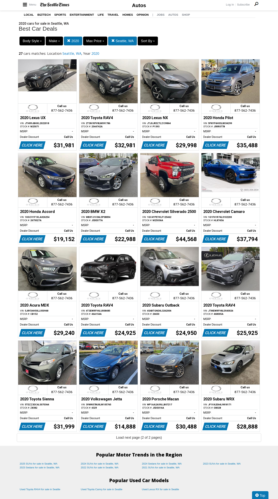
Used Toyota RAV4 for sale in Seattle (40, 489)
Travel (113, 14)
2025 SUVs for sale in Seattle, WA (38, 463)
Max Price (95, 41)
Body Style (32, 41)
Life (101, 14)
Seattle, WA (122, 41)
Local (29, 14)
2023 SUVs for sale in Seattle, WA (222, 463)
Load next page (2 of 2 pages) (139, 437)
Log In (230, 4)
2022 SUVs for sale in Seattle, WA (100, 467)
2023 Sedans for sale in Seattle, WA (39, 467)
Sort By (148, 41)
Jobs (161, 14)
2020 (73, 41)
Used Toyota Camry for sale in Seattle (101, 489)
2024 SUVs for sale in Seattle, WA (100, 463)
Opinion (143, 14)
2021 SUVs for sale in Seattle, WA (161, 467)
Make (54, 41)
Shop (186, 14)
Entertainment (82, 14)
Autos (139, 5)
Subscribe (243, 4)
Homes (127, 14)
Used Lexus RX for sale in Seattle (160, 489)
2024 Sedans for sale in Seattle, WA (162, 463)
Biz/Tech (44, 14)
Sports (60, 14)
